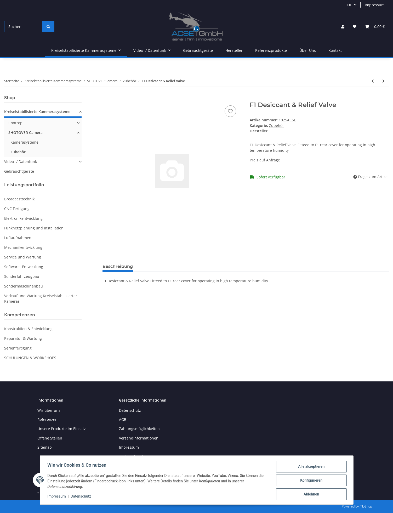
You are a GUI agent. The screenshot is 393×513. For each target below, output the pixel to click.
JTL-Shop (366, 506)
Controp (15, 122)
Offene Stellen (49, 438)
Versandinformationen (138, 438)
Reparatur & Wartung (23, 338)
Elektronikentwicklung (23, 218)
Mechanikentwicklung (23, 247)
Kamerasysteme (24, 142)
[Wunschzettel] (355, 27)
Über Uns (307, 50)
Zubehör (276, 125)
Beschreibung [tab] (117, 266)
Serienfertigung (18, 348)
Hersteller (234, 50)
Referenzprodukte (271, 50)
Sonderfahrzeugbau (21, 276)
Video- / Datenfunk (20, 161)
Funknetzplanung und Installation (34, 228)
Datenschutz (130, 410)
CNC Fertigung (17, 208)
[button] (343, 27)
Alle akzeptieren (310, 467)
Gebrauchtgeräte (19, 171)
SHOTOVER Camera (25, 132)
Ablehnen (310, 494)
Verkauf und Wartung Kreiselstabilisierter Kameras (40, 298)
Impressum (375, 4)
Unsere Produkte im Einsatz (61, 428)
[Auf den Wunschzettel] (230, 111)
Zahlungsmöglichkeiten (139, 428)
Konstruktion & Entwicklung (28, 328)
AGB (122, 419)
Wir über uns (48, 410)
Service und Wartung (22, 257)
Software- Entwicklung (23, 266)
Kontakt (335, 50)
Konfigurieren (310, 481)
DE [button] (349, 4)
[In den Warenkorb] (106, 98)
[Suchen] (23, 26)
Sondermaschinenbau (23, 286)
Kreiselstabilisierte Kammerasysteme (37, 111)
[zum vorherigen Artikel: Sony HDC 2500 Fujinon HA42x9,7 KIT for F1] (372, 81)
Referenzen (47, 419)
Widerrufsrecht (132, 456)
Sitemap (44, 447)
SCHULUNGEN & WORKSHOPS (30, 357)
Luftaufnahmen (17, 237)
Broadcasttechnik (19, 198)
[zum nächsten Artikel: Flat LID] (383, 81)
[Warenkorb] (375, 27)
